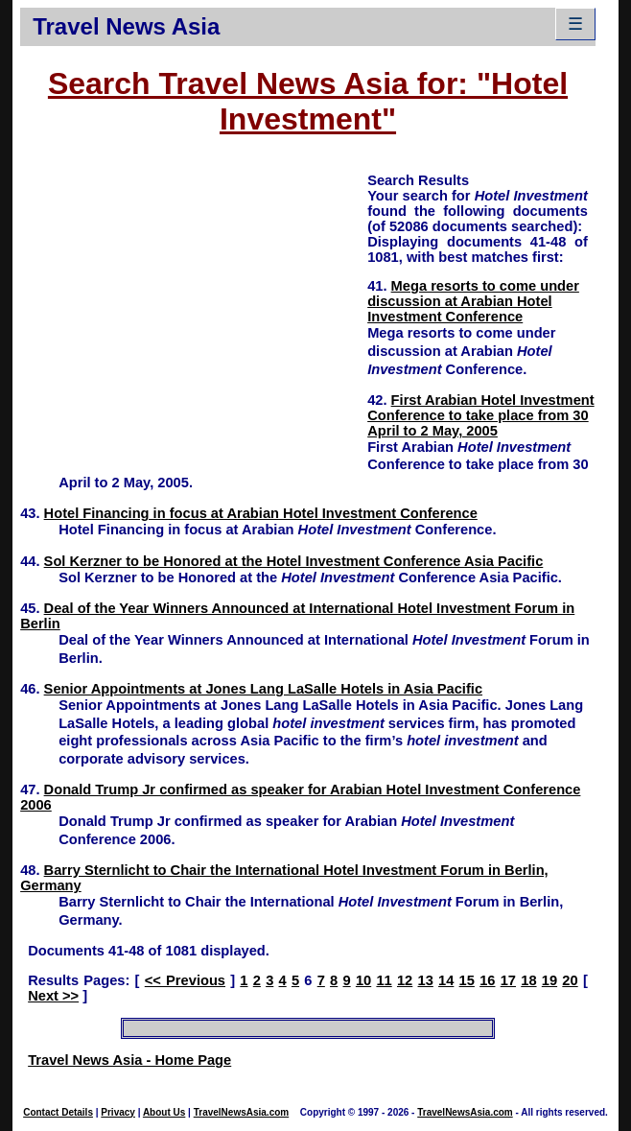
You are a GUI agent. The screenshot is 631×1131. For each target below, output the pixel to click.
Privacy (118, 1112)
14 (446, 980)
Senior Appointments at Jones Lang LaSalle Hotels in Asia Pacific (263, 688)
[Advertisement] (194, 305)
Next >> (53, 995)
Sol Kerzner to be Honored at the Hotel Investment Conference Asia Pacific (294, 561)
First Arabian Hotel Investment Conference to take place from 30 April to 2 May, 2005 (480, 415)
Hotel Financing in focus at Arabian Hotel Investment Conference (261, 513)
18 (528, 980)
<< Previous (185, 980)
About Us (164, 1112)
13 (425, 980)
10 (363, 980)
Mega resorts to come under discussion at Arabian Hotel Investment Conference (473, 301)
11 (383, 980)
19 (549, 980)
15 (467, 980)
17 (508, 980)
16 (487, 980)
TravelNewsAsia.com (242, 1112)
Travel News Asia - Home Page (129, 1060)
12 (404, 980)
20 (569, 980)
